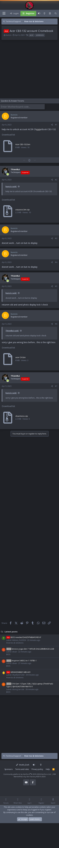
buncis (8, 35)
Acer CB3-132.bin (22, 144)
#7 (56, 386)
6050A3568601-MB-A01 (18, 672)
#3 (56, 238)
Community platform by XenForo (27, 774)
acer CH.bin (20, 357)
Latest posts (11, 631)
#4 (56, 262)
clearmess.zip (21, 416)
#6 (56, 324)
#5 (56, 286)
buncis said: (11, 186)
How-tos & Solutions (14, 643)
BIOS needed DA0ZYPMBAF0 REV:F (23, 637)
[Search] (55, 13)
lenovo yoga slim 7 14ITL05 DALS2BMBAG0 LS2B (30, 648)
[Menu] (4, 13)
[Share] (52, 125)
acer (31, 35)
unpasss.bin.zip (22, 209)
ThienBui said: (12, 330)
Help (48, 769)
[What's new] (50, 13)
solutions (40, 35)
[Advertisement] (28, 71)
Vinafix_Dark (22, 765)
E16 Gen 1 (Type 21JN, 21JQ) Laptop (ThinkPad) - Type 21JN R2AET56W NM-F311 (30, 685)
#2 (56, 179)
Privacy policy (37, 769)
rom (38, 129)
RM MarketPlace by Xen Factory (35, 775)
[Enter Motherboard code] (22, 106)
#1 (56, 124)
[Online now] (7, 174)
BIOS (8, 654)
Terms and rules (22, 769)
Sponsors (8, 769)
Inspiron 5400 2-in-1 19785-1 (21, 660)
